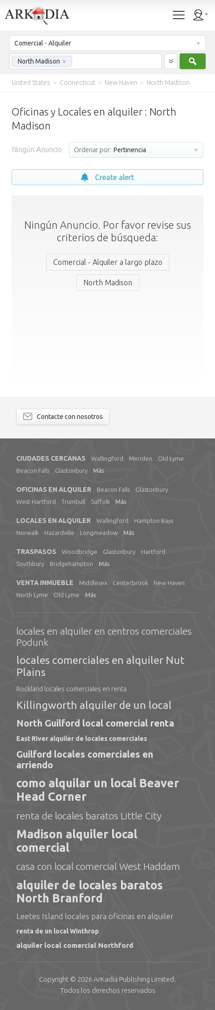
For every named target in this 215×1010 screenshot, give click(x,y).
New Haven (169, 582)
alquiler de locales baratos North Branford (89, 892)
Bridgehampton (71, 563)
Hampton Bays (153, 520)
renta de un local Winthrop (57, 931)
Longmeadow (99, 532)
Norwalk (27, 532)
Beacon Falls (32, 470)
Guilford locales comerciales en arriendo (84, 759)
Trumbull (73, 501)
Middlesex (93, 582)
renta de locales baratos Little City (88, 815)
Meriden (140, 458)
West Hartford (36, 501)
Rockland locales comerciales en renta (71, 689)
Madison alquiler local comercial (76, 841)
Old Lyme (171, 458)
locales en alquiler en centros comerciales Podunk (104, 636)
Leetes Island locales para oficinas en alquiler (95, 916)
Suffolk (100, 501)
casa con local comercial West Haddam (98, 866)
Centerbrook (130, 582)
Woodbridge (79, 551)
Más (98, 470)
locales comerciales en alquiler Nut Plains (100, 666)
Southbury (30, 563)
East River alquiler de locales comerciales (81, 738)
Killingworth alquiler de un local (94, 705)
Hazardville (59, 532)
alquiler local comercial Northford (74, 945)
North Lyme (32, 595)
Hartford (153, 551)
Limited (134, 979)
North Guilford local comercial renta (95, 723)
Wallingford (107, 458)
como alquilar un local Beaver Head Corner (97, 790)
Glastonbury (71, 470)
